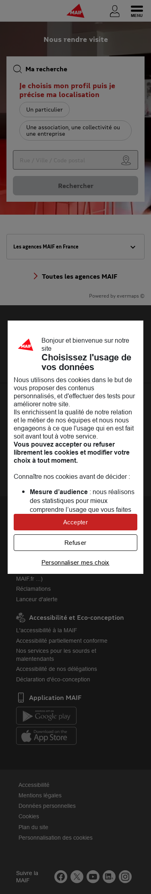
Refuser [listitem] (75, 542)
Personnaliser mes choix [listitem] (75, 562)
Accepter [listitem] (75, 522)
